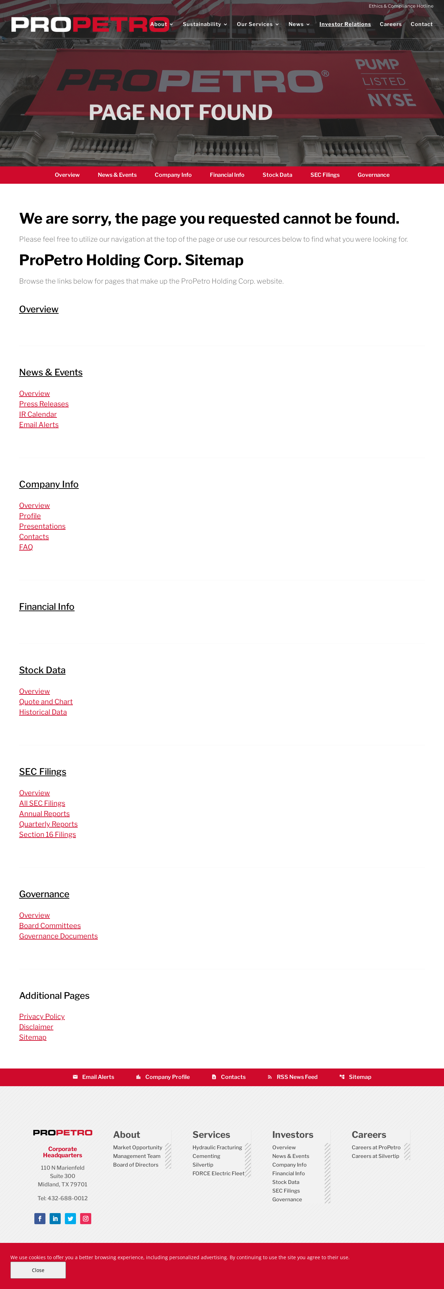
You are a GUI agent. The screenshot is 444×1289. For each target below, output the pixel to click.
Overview (67, 175)
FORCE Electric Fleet (219, 1173)
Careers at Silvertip (375, 1156)
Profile (30, 516)
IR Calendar (38, 414)
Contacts (34, 537)
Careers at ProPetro (376, 1147)
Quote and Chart (46, 702)
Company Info (173, 175)
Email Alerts (39, 425)
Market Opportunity (137, 1147)
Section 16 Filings (47, 834)
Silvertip (203, 1165)
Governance (374, 175)
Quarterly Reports (48, 824)
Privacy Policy (42, 1016)
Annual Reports (44, 814)
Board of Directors (136, 1165)
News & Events (117, 175)
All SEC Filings (42, 803)
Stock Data (277, 175)
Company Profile (163, 1077)
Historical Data (43, 712)
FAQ (26, 547)
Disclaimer (36, 1027)
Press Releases (44, 404)
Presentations (42, 526)
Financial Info (227, 175)
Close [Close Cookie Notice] (38, 1270)
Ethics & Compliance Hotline (401, 6)
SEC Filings (325, 175)
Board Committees (50, 926)
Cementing (206, 1156)
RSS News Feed (292, 1077)
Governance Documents (58, 936)
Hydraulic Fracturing (217, 1147)
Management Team (137, 1156)
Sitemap (32, 1037)
